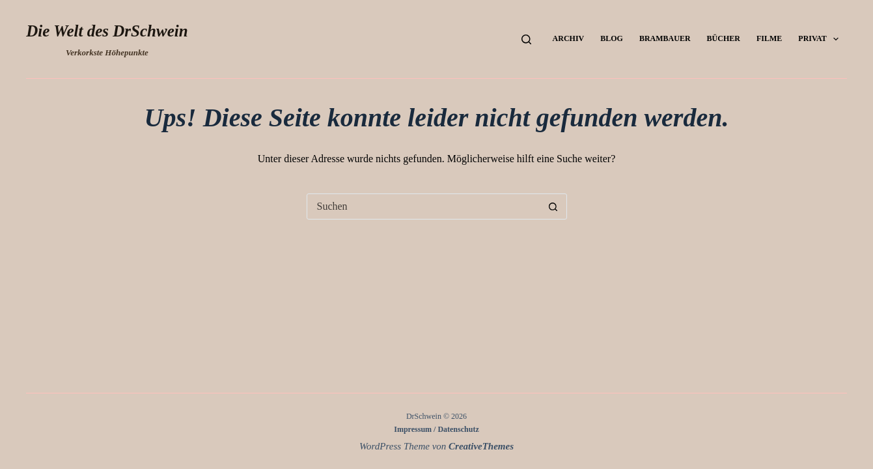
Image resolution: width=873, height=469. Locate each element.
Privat (821, 39)
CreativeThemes (481, 446)
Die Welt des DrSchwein (106, 31)
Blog (611, 38)
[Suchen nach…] (423, 206)
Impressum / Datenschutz (436, 429)
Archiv (569, 38)
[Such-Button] (553, 206)
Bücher (723, 38)
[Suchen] (526, 39)
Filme (769, 38)
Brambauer (665, 38)
